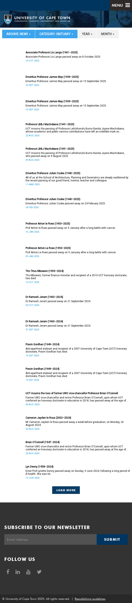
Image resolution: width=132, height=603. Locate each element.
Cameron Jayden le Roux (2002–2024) (48, 417)
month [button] (107, 34)
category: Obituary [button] (56, 34)
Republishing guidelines (90, 598)
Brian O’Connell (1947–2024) (43, 442)
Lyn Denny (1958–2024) (39, 466)
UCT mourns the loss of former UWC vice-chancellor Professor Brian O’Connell (72, 393)
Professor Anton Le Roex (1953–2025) (48, 248)
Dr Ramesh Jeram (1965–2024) (44, 297)
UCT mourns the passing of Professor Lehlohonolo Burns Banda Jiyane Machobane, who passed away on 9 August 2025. (75, 155)
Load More (66, 490)
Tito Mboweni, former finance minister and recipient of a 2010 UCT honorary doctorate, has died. (76, 277)
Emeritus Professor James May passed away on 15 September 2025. (66, 81)
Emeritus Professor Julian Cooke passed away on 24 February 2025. (66, 203)
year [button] (87, 34)
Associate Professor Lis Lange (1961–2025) (52, 52)
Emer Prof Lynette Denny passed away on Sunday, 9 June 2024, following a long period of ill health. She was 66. (78, 472)
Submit (112, 539)
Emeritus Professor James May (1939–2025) (52, 76)
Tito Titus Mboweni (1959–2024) (45, 271)
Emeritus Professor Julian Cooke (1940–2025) (53, 173)
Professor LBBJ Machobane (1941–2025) (50, 124)
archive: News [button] (18, 34)
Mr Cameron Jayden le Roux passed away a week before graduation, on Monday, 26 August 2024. (75, 424)
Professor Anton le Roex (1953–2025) (48, 223)
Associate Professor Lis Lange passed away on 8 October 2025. (63, 56)
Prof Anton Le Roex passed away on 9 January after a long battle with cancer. (71, 252)
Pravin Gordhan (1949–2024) (42, 344)
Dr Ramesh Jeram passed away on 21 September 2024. (58, 301)
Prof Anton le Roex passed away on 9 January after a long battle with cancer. (71, 227)
